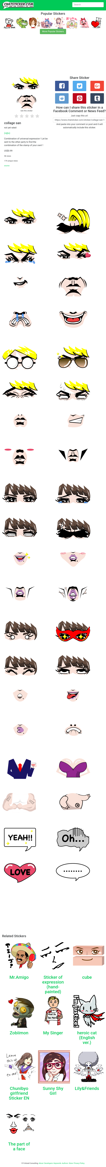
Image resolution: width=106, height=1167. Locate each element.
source (7, 166)
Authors (65, 1163)
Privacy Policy (79, 1163)
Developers (48, 1163)
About (41, 1163)
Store (71, 1163)
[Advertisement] (53, 56)
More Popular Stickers (53, 31)
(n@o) (7, 133)
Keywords (57, 1163)
